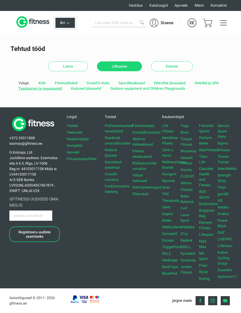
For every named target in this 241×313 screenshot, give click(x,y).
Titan (221, 187)
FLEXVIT (187, 176)
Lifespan (206, 234)
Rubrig (204, 278)
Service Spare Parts (223, 131)
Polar (203, 265)
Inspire (167, 214)
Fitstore (187, 189)
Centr (166, 207)
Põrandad (140, 194)
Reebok (186, 240)
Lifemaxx (225, 246)
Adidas (223, 207)
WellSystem (171, 227)
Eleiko (167, 220)
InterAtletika (227, 168)
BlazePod (169, 273)
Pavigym (169, 174)
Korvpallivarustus (146, 132)
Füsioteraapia (143, 126)
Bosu (185, 132)
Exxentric (224, 270)
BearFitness (208, 150)
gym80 (223, 194)
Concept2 (169, 233)
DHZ (221, 232)
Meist (199, 5)
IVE (220, 200)
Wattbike (188, 227)
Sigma (222, 143)
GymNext (188, 253)
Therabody (170, 200)
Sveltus (223, 214)
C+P (184, 208)
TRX (165, 194)
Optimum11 (227, 276)
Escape (168, 240)
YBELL (186, 247)
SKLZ (166, 253)
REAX (203, 272)
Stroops (223, 150)
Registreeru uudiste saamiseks (34, 234)
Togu (185, 126)
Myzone (168, 181)
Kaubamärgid (78, 139)
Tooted (72, 126)
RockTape (170, 267)
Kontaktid (219, 5)
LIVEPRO (224, 239)
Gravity (186, 170)
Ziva (184, 233)
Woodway (188, 151)
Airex (166, 187)
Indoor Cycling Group (223, 258)
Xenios (186, 183)
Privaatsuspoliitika (82, 159)
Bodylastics (208, 204)
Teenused (74, 132)
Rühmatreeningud (146, 187)
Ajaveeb (181, 5)
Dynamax (188, 260)
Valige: (23, 83)
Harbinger (170, 260)
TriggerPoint (172, 247)
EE (192, 22)
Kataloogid (158, 5)
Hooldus (136, 5)
